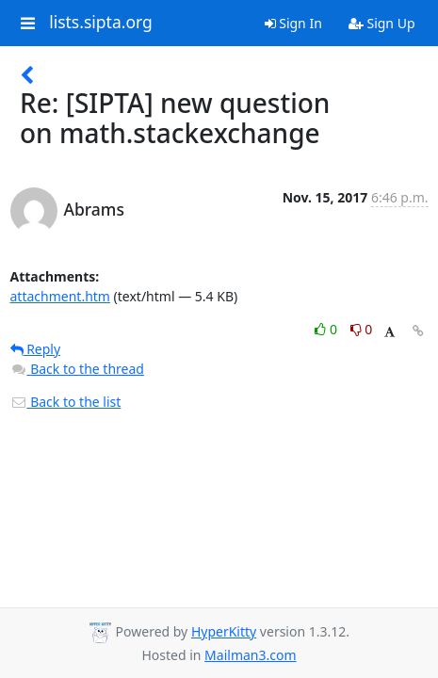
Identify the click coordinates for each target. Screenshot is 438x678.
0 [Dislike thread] (361, 329)
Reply (35, 349)
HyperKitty (223, 631)
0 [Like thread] (327, 329)
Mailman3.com (250, 655)
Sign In (293, 23)
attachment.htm (60, 296)
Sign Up (382, 23)
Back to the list (66, 402)
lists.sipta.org (101, 22)
